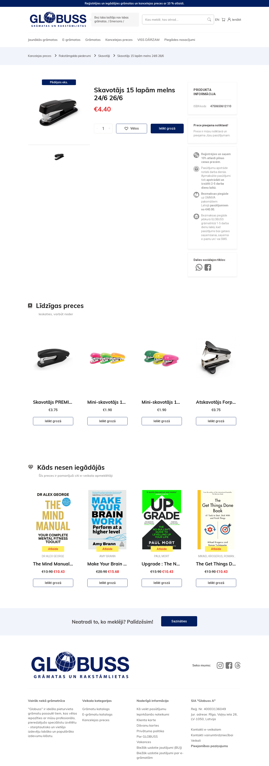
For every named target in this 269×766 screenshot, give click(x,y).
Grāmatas (93, 40)
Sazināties (179, 621)
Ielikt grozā (167, 128)
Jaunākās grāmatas (43, 40)
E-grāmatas (71, 40)
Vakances (144, 742)
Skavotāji (104, 56)
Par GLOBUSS (147, 736)
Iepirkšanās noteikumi (153, 714)
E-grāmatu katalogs (97, 714)
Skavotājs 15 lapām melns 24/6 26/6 (140, 56)
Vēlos (131, 129)
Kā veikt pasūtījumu (151, 709)
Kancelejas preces (119, 40)
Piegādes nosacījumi (179, 40)
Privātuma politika (150, 731)
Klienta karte (146, 720)
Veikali (196, 740)
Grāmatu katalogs (96, 709)
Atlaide (53, 549)
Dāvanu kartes (148, 725)
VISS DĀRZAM (148, 40)
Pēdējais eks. (59, 82)
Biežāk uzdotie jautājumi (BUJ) (159, 747)
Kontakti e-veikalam (206, 729)
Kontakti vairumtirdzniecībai (212, 735)
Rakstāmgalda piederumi (75, 56)
